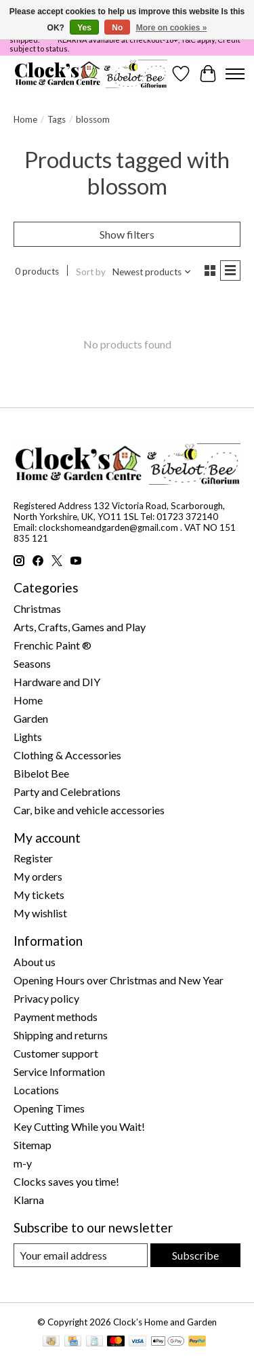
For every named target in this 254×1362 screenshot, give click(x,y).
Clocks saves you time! (66, 1181)
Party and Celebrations (67, 791)
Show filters (127, 234)
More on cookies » (171, 28)
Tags (56, 119)
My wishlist (40, 912)
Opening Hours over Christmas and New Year (119, 980)
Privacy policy (46, 998)
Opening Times (49, 1108)
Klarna (29, 1199)
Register (33, 858)
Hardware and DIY (57, 681)
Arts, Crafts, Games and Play (80, 626)
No (117, 28)
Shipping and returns (61, 1034)
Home (25, 119)
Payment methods (56, 1016)
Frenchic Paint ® (52, 645)
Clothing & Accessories (67, 754)
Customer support (56, 1053)
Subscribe (195, 1255)
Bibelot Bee (41, 773)
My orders (38, 876)
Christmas (37, 608)
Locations (36, 1089)
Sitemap (32, 1144)
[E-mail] (81, 1255)
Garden (31, 718)
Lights (28, 736)
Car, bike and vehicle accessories (89, 809)
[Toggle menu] (235, 73)
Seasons (32, 663)
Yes (84, 28)
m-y (23, 1163)
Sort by (91, 271)
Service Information (59, 1071)
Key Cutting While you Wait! (79, 1126)
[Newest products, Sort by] (152, 271)
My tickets (39, 894)
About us (35, 961)
